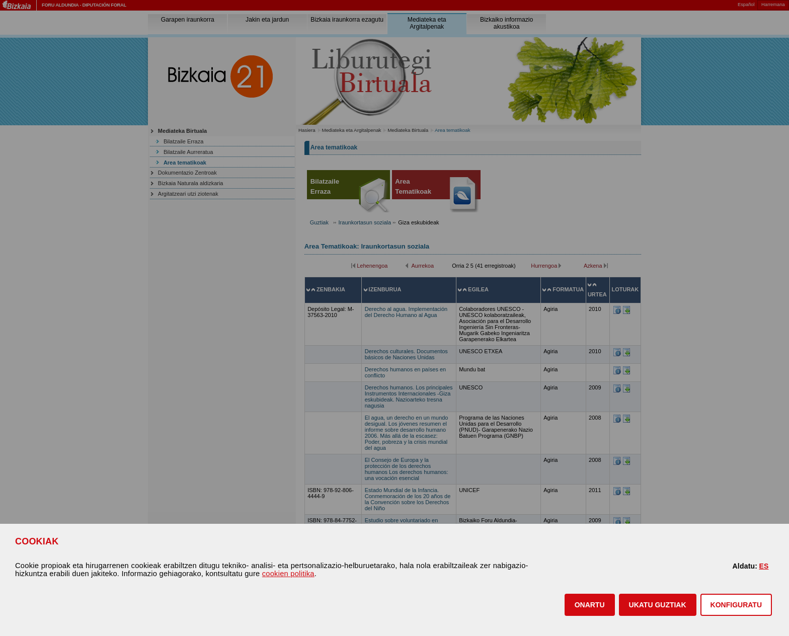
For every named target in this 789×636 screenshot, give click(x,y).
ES (763, 566)
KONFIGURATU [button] (736, 605)
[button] (590, 605)
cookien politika (288, 574)
